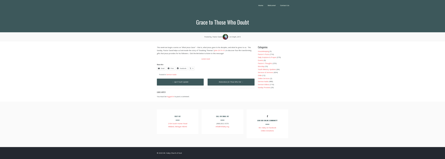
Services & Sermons (265, 72)
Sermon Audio (171, 74)
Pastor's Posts (263, 54)
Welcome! (272, 5)
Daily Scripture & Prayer (267, 57)
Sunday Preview (264, 87)
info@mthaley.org (222, 126)
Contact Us (284, 5)
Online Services (264, 78)
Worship (261, 66)
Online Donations (267, 131)
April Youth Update (180, 82)
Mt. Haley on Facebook (267, 128)
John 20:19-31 (219, 50)
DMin (260, 75)
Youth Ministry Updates (267, 69)
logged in (170, 96)
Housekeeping (263, 51)
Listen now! (205, 59)
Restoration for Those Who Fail (231, 82)
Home (260, 5)
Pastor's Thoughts (265, 63)
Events (260, 60)
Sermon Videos (263, 84)
